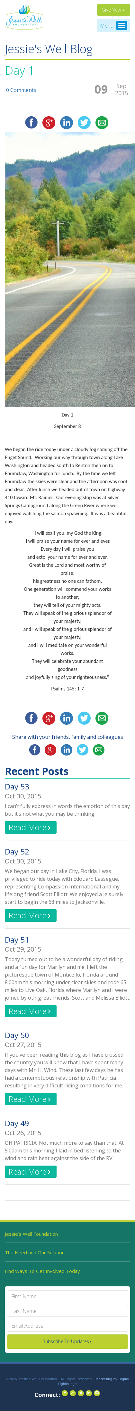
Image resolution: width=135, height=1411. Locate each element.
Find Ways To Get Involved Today (42, 1271)
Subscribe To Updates (66, 1341)
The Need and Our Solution (35, 1252)
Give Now (111, 9)
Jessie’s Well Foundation (31, 1234)
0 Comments (21, 90)
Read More (27, 827)
